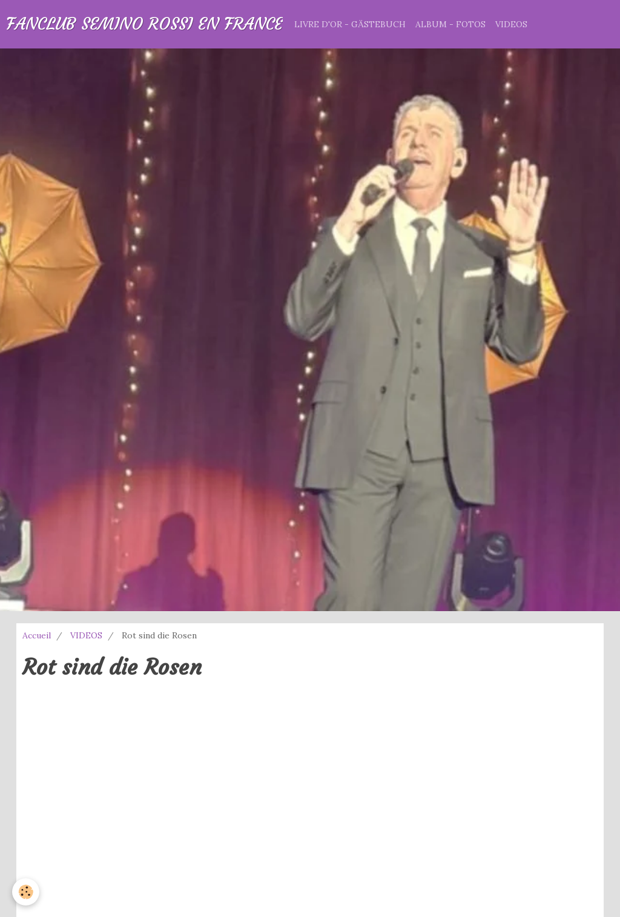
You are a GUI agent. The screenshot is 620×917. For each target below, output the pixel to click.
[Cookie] (25, 891)
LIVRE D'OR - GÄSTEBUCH (350, 24)
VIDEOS (511, 24)
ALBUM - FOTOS (450, 24)
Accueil (36, 635)
